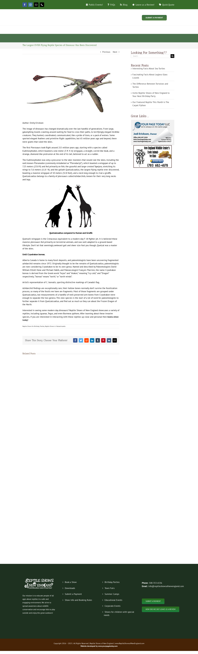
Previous (106, 52)
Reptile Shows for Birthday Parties (33, 326)
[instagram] (30, 4)
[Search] (172, 56)
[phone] (42, 4)
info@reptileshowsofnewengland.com (166, 586)
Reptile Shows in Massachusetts (55, 326)
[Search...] (151, 56)
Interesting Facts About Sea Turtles (148, 68)
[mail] (36, 4)
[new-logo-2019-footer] (39, 579)
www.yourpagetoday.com (107, 646)
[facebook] (24, 4)
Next (115, 52)
